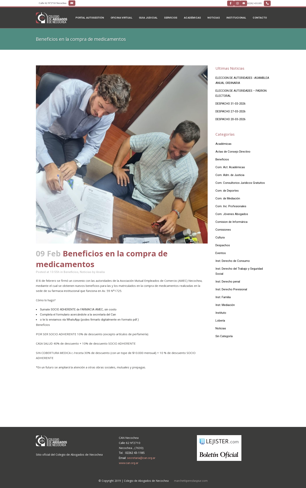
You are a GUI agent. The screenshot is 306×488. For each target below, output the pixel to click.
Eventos (220, 253)
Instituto (220, 313)
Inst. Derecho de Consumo (232, 261)
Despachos (222, 245)
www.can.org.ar (128, 463)
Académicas (223, 144)
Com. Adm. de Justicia (229, 175)
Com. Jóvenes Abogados (231, 214)
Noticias (85, 272)
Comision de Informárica (231, 222)
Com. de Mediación (227, 198)
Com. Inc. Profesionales (230, 206)
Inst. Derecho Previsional (231, 289)
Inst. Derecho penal (227, 281)
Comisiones (223, 229)
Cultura (220, 237)
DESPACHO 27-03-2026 (230, 111)
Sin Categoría (224, 336)
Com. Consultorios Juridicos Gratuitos (240, 183)
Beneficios (71, 272)
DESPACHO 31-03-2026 (230, 103)
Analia (100, 272)
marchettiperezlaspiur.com (191, 481)
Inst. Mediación (225, 305)
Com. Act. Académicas (230, 167)
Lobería (220, 320)
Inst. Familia (223, 297)
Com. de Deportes (227, 190)
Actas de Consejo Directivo (232, 151)
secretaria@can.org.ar (141, 458)
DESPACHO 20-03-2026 (230, 119)
